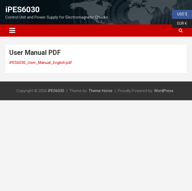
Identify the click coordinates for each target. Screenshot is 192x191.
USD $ (179, 14)
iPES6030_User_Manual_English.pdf (40, 62)
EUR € (179, 23)
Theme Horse (100, 90)
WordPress (163, 90)
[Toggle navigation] (12, 30)
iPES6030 (22, 9)
